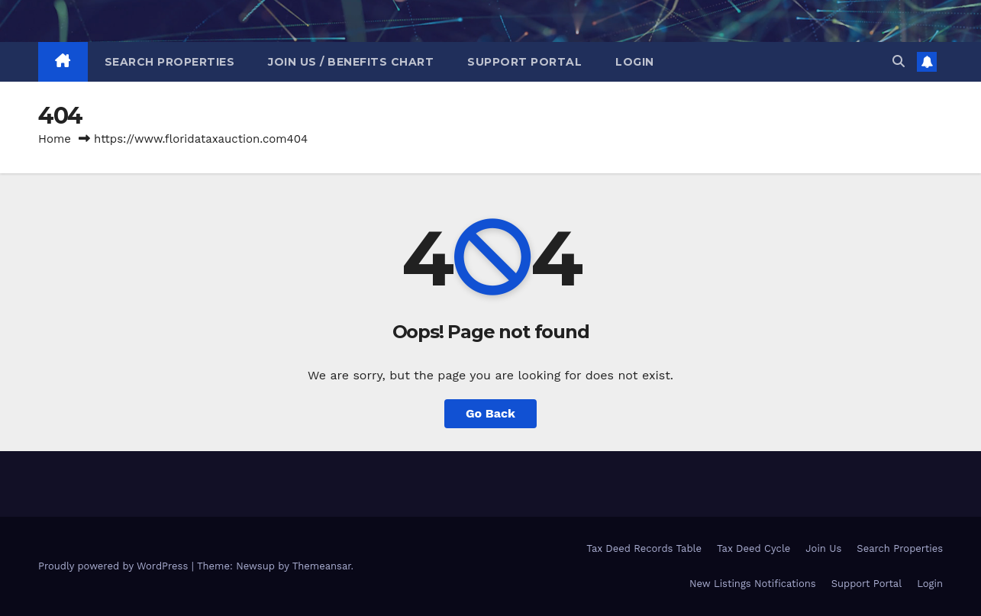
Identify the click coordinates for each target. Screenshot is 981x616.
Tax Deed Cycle (753, 548)
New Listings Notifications (752, 583)
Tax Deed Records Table (644, 548)
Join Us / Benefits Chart (351, 62)
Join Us (823, 548)
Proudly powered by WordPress (115, 566)
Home (54, 139)
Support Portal (524, 62)
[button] (898, 61)
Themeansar (321, 566)
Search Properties (170, 62)
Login (634, 62)
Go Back (490, 413)
